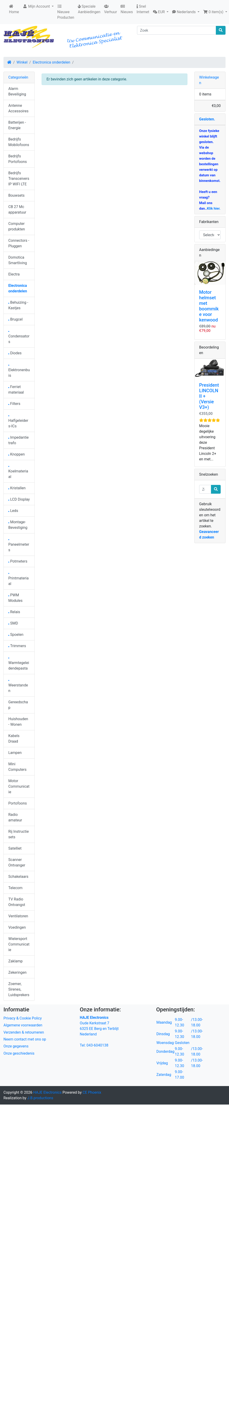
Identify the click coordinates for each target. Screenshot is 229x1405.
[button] (160, 12)
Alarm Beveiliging (17, 91)
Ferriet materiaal (16, 390)
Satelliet (14, 848)
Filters (14, 403)
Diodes (14, 353)
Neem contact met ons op (24, 1039)
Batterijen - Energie (17, 125)
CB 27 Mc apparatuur (17, 209)
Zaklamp (15, 961)
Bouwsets (16, 195)
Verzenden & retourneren (23, 1032)
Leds (13, 510)
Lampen (15, 752)
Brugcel (15, 319)
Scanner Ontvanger (16, 862)
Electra (14, 274)
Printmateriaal (18, 579)
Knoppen (16, 454)
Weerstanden (18, 686)
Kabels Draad (13, 739)
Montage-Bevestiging (17, 525)
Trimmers (17, 646)
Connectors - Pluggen (18, 243)
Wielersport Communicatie (18, 944)
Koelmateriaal (18, 472)
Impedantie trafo (18, 440)
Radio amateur (15, 817)
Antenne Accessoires (18, 108)
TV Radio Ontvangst (16, 902)
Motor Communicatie (18, 786)
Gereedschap (18, 705)
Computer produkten (16, 226)
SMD (13, 623)
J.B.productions (40, 1098)
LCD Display (19, 499)
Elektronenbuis (19, 371)
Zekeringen (17, 972)
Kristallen (17, 488)
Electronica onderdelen (51, 62)
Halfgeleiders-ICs (18, 422)
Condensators (18, 337)
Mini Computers (17, 767)
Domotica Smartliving (17, 260)
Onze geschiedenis (18, 1053)
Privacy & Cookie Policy (22, 1018)
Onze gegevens (15, 1046)
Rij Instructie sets (18, 834)
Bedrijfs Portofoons (17, 159)
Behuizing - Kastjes (18, 305)
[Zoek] (176, 30)
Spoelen (15, 634)
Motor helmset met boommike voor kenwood (209, 306)
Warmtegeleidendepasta (18, 664)
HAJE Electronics (47, 1092)
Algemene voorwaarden (22, 1025)
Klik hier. (213, 208)
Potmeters (17, 561)
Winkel (22, 62)
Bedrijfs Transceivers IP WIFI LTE (18, 178)
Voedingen (17, 927)
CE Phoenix (91, 1092)
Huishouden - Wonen (18, 722)
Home (14, 9)
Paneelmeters (18, 545)
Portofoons (17, 803)
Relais (14, 612)
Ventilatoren (18, 916)
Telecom (15, 888)
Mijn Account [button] (37, 6)
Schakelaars (18, 876)
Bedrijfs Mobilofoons (18, 142)
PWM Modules (15, 598)
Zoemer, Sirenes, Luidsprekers (18, 989)
